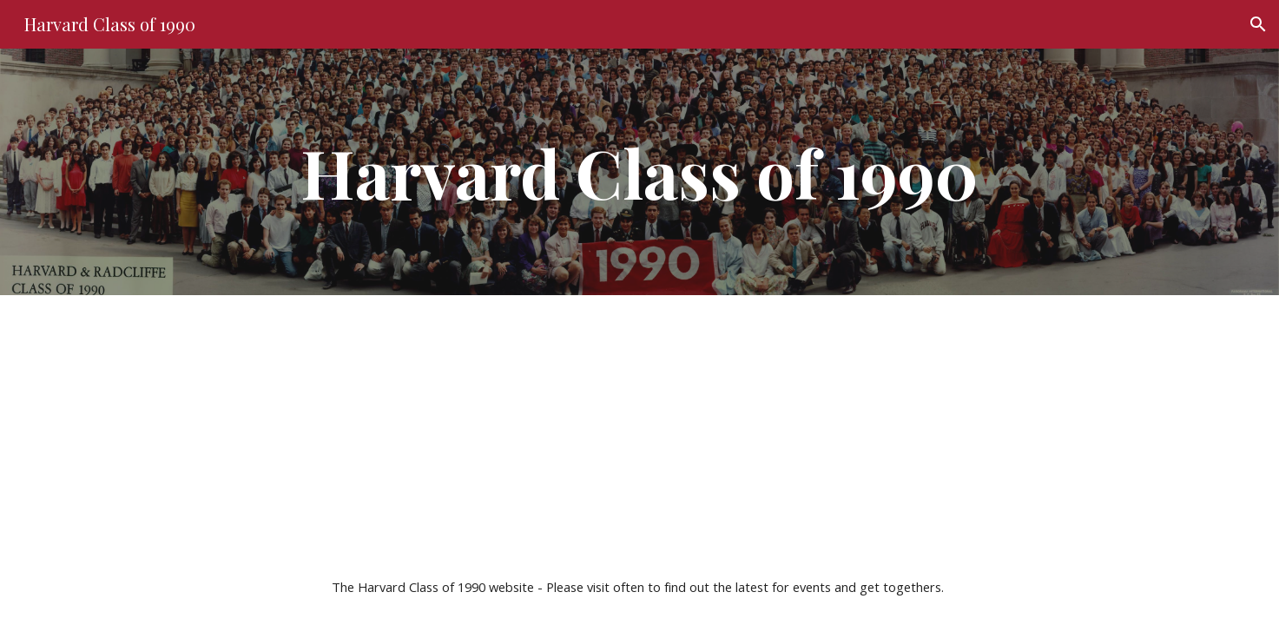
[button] (1258, 24)
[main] (639, 172)
